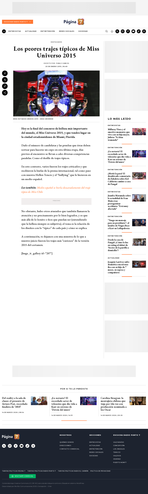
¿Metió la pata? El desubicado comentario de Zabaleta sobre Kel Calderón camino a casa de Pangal (119, 179)
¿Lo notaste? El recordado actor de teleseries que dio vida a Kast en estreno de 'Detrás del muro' (119, 156)
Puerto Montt (120, 462)
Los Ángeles (119, 449)
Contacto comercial (69, 449)
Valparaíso (118, 442)
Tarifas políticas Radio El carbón (73, 471)
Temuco (116, 452)
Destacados (56, 42)
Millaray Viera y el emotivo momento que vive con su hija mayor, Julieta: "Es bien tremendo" (119, 134)
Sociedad (83, 31)
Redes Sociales (66, 31)
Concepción (119, 445)
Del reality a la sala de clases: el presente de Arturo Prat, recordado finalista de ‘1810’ (14, 402)
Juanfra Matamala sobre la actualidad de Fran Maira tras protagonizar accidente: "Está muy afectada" (119, 202)
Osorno (117, 459)
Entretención (48, 31)
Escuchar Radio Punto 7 (17, 22)
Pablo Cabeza (62, 63)
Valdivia (117, 456)
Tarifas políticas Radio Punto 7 (41, 471)
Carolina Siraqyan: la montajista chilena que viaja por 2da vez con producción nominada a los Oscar (113, 403)
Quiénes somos (67, 442)
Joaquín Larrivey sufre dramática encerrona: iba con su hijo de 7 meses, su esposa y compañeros (118, 267)
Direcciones (65, 445)
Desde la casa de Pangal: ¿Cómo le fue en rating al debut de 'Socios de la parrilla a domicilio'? (118, 245)
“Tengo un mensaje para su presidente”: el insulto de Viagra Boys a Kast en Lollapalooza (119, 224)
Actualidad (31, 31)
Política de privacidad (100, 471)
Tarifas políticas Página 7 (13, 471)
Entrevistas (14, 31)
